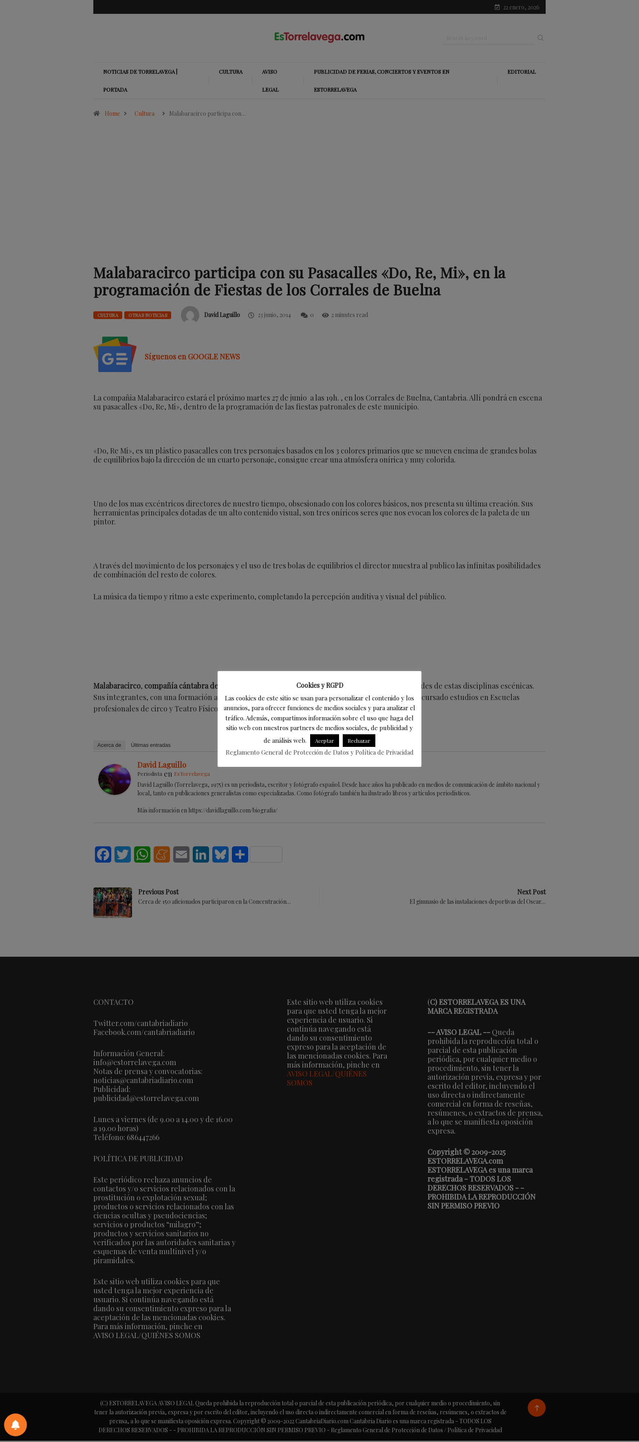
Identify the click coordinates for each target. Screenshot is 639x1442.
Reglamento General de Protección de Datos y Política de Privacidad (320, 752)
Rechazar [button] (359, 740)
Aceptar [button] (324, 740)
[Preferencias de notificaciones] (15, 1424)
